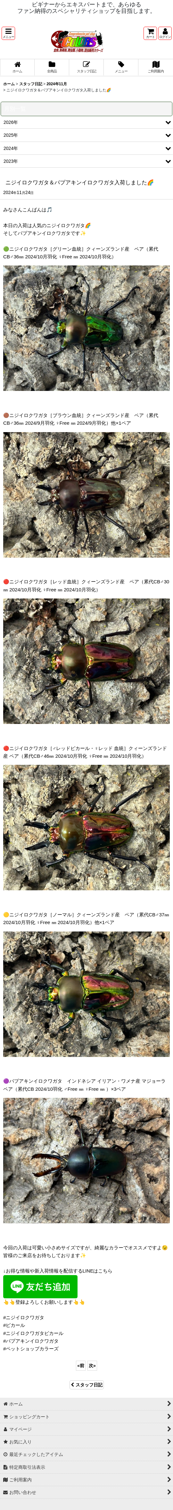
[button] (8, 33)
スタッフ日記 (87, 1384)
